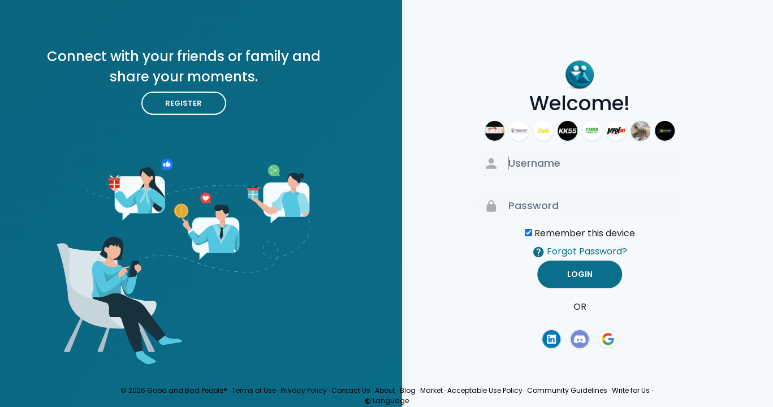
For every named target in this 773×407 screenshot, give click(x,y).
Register (183, 103)
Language (386, 400)
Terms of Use (254, 390)
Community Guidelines (567, 390)
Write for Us (631, 390)
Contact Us (350, 390)
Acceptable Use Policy (484, 390)
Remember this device (584, 233)
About (385, 390)
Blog (408, 390)
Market (431, 390)
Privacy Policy (303, 390)
